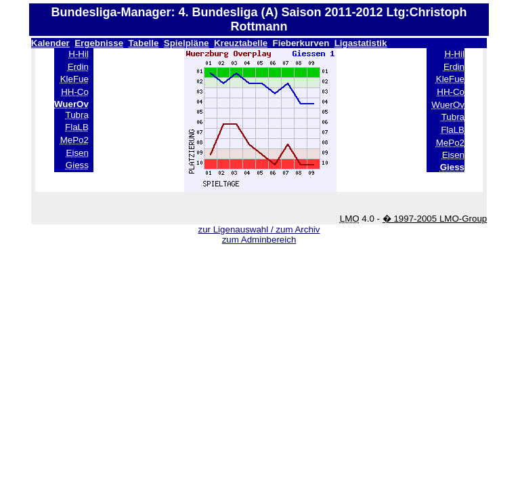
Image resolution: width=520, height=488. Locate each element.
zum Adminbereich (259, 240)
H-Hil (78, 54)
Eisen (77, 153)
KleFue (74, 79)
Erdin (78, 67)
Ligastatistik (360, 43)
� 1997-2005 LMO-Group (435, 219)
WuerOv (447, 105)
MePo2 (74, 140)
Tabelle (143, 43)
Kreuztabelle (240, 43)
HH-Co (75, 92)
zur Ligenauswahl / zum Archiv (259, 229)
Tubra (77, 115)
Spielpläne (186, 43)
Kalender (50, 43)
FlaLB (77, 127)
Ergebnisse (98, 43)
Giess (77, 165)
